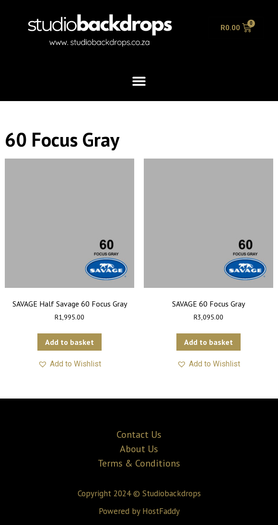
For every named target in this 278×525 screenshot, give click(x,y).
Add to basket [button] (69, 342)
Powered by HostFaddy (139, 511)
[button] (139, 80)
